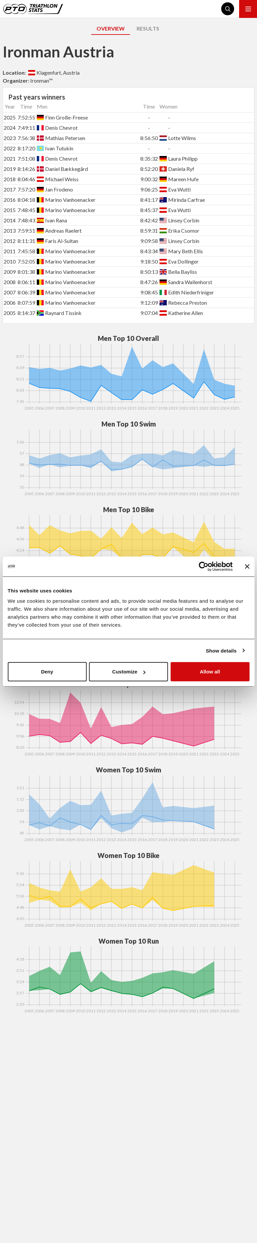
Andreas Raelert (59, 230)
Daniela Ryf (177, 169)
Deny (47, 671)
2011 (10, 251)
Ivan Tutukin (55, 148)
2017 (10, 189)
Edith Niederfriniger (187, 292)
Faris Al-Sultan (57, 241)
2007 (10, 292)
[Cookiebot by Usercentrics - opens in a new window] (203, 566)
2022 (10, 148)
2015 (10, 210)
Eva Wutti (175, 189)
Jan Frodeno (55, 189)
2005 (10, 313)
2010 (10, 261)
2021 (10, 158)
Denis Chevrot (57, 127)
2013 (10, 230)
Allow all (210, 671)
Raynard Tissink (59, 313)
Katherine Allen (181, 313)
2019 (10, 169)
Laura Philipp (178, 158)
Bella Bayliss (178, 272)
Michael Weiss (58, 179)
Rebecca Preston (183, 302)
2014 (10, 220)
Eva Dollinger (179, 261)
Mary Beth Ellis (181, 251)
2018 (10, 179)
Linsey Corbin (179, 220)
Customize (128, 671)
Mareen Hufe (179, 179)
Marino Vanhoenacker (66, 199)
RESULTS (148, 28)
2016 (10, 199)
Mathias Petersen (61, 138)
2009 (10, 272)
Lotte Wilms (178, 138)
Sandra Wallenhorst (186, 282)
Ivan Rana (52, 220)
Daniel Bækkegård (62, 169)
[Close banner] (247, 566)
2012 (10, 241)
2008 (10, 282)
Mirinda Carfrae (182, 199)
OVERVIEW (110, 28)
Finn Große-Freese (62, 117)
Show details (221, 650)
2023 (10, 138)
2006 (10, 302)
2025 (10, 117)
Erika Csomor (179, 230)
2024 (10, 127)
